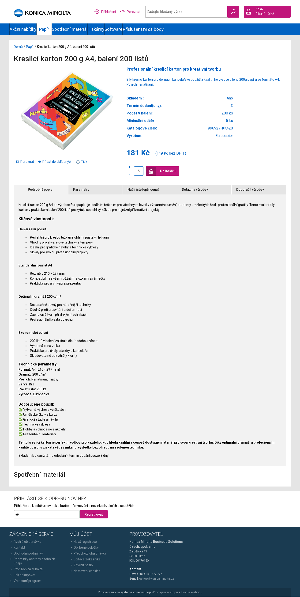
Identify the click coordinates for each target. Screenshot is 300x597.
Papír (30, 47)
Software (113, 29)
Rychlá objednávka (25, 542)
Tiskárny (96, 29)
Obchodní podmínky (26, 553)
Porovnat (25, 162)
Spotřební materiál (69, 29)
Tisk (81, 162)
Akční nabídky (23, 29)
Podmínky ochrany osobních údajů (32, 561)
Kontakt (17, 548)
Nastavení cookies (84, 571)
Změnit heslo (81, 565)
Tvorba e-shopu (191, 592)
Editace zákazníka (85, 559)
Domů (18, 47)
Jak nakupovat (22, 575)
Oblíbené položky (84, 548)
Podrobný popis (40, 190)
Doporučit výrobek (250, 190)
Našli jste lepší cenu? (144, 190)
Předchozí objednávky (87, 553)
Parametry (81, 190)
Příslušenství (135, 29)
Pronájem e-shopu (165, 592)
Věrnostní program (25, 581)
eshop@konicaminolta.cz (156, 579)
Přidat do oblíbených (55, 162)
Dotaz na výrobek (195, 190)
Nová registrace (83, 542)
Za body (155, 29)
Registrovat (94, 515)
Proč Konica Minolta (26, 569)
